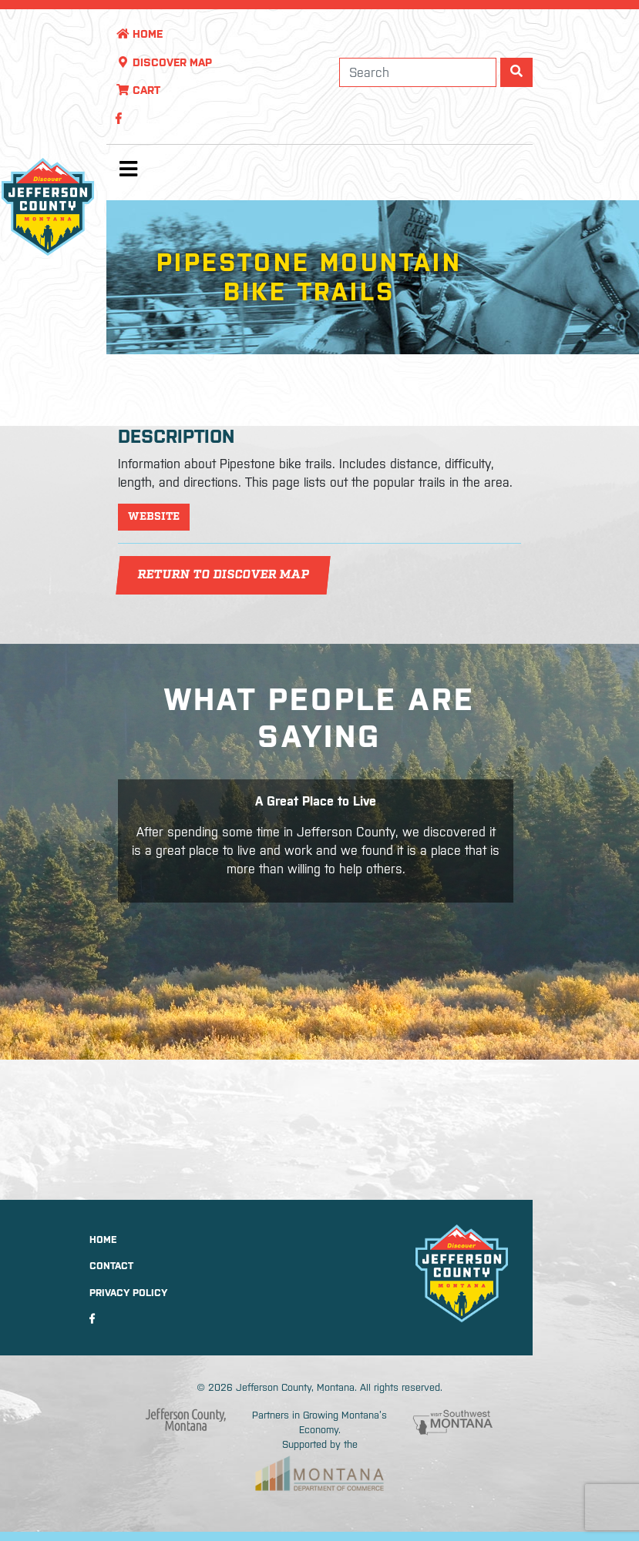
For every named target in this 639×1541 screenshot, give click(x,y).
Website (154, 517)
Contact (111, 1265)
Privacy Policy (128, 1292)
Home (139, 34)
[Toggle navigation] (128, 172)
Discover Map (164, 62)
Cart (138, 90)
